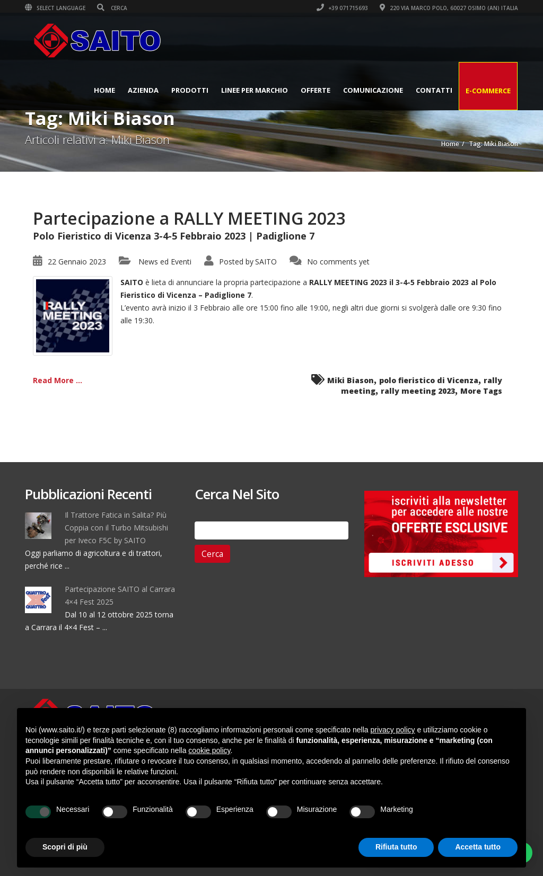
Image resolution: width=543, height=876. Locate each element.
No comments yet (338, 261)
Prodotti (189, 90)
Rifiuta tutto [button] (396, 847)
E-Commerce (488, 90)
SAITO (266, 261)
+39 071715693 (342, 8)
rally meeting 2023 (418, 391)
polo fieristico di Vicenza (428, 380)
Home (104, 90)
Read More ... (57, 380)
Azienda (143, 90)
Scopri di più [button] (64, 847)
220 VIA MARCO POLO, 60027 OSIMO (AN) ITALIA (449, 8)
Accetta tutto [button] (478, 847)
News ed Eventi (164, 261)
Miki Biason (350, 380)
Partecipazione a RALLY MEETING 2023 (189, 218)
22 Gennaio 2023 (77, 261)
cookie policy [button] (209, 750)
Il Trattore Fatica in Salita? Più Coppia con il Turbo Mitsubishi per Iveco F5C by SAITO (116, 527)
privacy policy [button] (393, 729)
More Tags (481, 391)
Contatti (434, 90)
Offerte (315, 90)
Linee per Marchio (254, 90)
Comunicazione (373, 90)
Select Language (55, 8)
